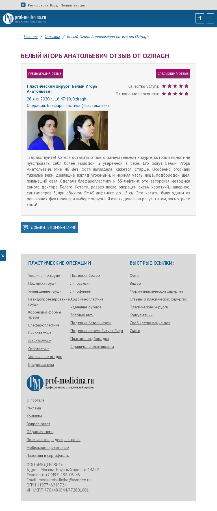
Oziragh (79, 99)
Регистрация (38, 5)
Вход (54, 5)
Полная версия (73, 5)
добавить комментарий (49, 228)
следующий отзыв (173, 74)
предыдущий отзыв (45, 74)
